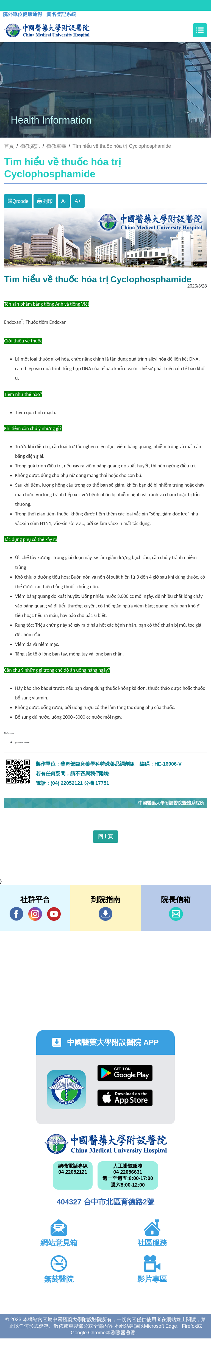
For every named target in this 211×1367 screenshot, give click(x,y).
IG (35, 914)
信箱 (176, 914)
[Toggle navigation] (200, 30)
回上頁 (105, 836)
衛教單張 (56, 146)
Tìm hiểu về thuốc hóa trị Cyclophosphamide (122, 146)
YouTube (54, 913)
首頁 (9, 146)
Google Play (125, 1073)
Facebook (16, 913)
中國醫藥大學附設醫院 (105, 1144)
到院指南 (105, 914)
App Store (125, 1097)
